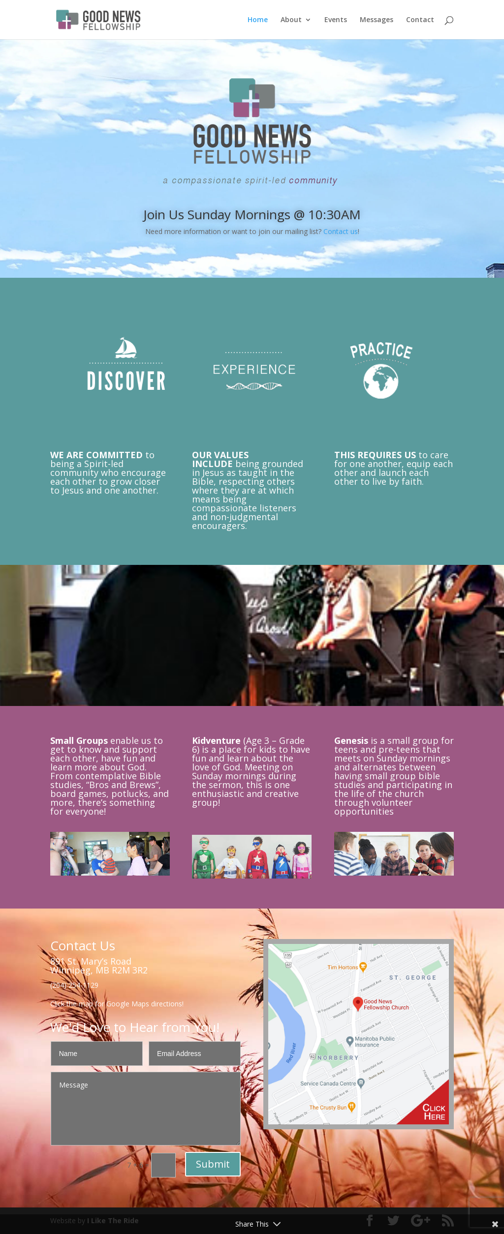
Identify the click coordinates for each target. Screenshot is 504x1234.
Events (335, 20)
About (291, 20)
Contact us (340, 231)
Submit (213, 1164)
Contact (420, 20)
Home (258, 20)
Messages (376, 20)
